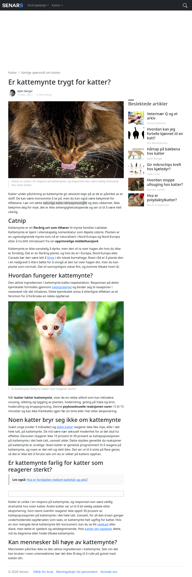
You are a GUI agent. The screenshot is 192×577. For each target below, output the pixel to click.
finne (50, 258)
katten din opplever (98, 529)
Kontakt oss (109, 572)
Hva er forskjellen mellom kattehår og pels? (57, 480)
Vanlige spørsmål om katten (40, 73)
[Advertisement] (96, 38)
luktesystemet (62, 287)
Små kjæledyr (37, 5)
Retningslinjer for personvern (77, 572)
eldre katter (65, 427)
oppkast (103, 524)
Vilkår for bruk (43, 572)
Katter (56, 5)
